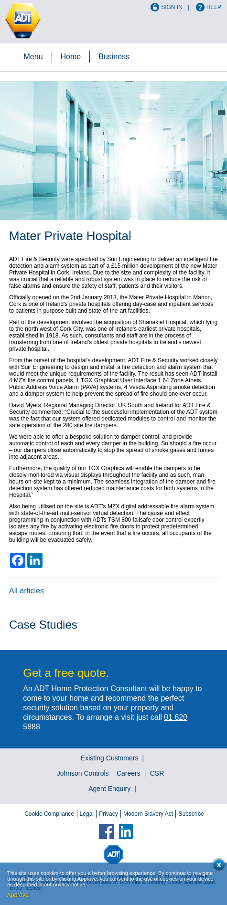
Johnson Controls (83, 773)
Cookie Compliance (49, 813)
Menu (33, 57)
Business (114, 57)
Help (213, 7)
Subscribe (191, 813)
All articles (26, 591)
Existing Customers (110, 758)
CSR (157, 773)
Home (71, 57)
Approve (18, 895)
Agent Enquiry (109, 788)
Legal (87, 813)
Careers (129, 773)
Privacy (108, 813)
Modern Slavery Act (148, 813)
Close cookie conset (217, 866)
